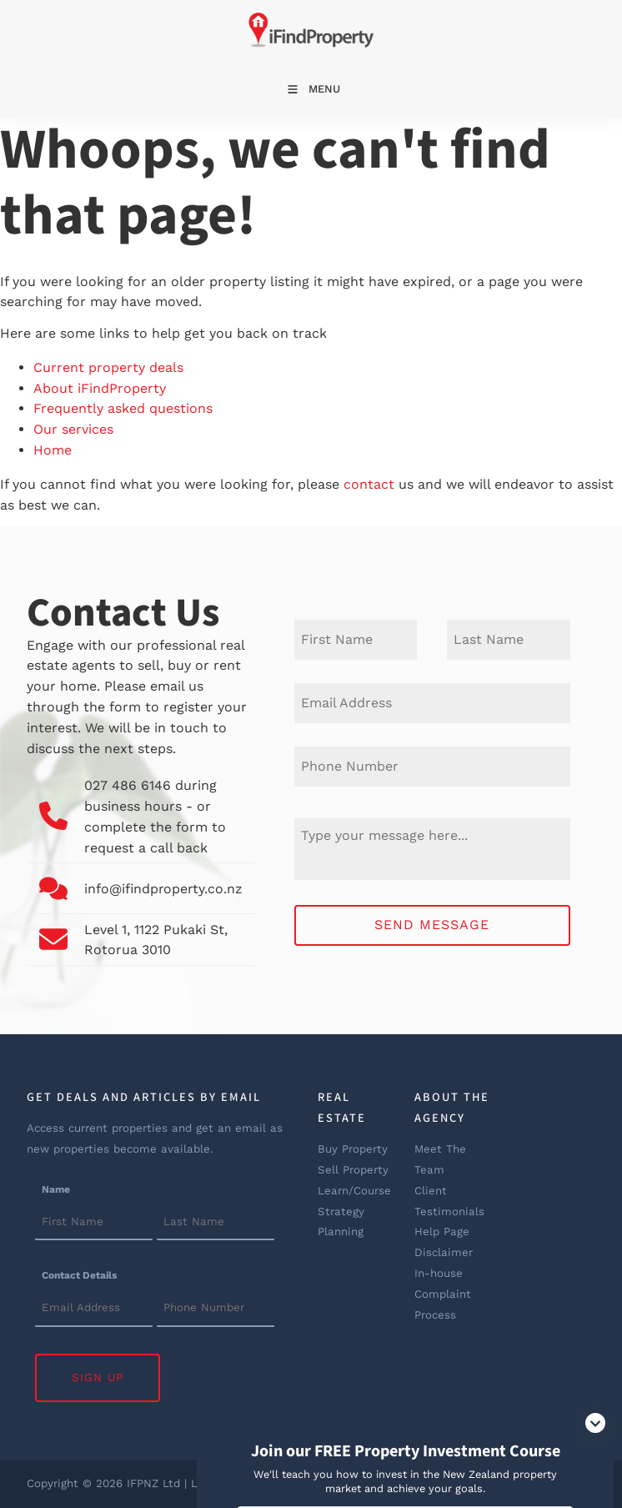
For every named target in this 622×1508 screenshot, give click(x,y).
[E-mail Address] (432, 703)
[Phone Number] (432, 766)
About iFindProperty (99, 388)
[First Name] (356, 640)
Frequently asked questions (123, 408)
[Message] (432, 849)
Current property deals (108, 367)
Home (52, 450)
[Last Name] (508, 640)
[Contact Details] (94, 1309)
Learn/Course (354, 1190)
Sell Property (353, 1170)
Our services (73, 429)
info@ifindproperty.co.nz (164, 889)
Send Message (431, 924)
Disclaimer (443, 1252)
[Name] (94, 1222)
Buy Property (353, 1149)
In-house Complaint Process (442, 1294)
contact (369, 484)
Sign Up (97, 1377)
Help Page (441, 1231)
